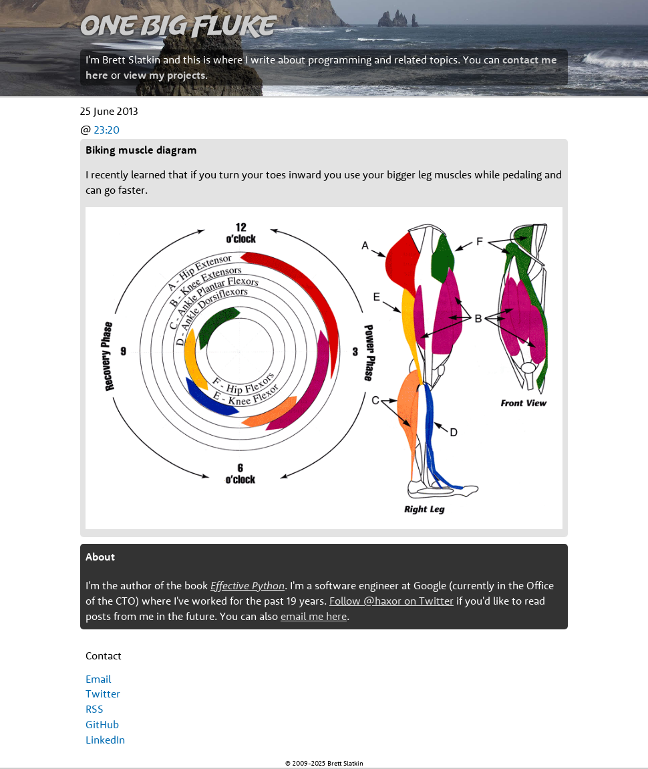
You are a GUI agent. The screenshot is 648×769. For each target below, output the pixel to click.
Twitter (103, 693)
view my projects (164, 75)
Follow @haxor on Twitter (391, 600)
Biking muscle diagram (141, 149)
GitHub (102, 724)
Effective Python (247, 585)
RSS (95, 709)
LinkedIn (105, 739)
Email (98, 678)
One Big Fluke (177, 24)
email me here (314, 616)
